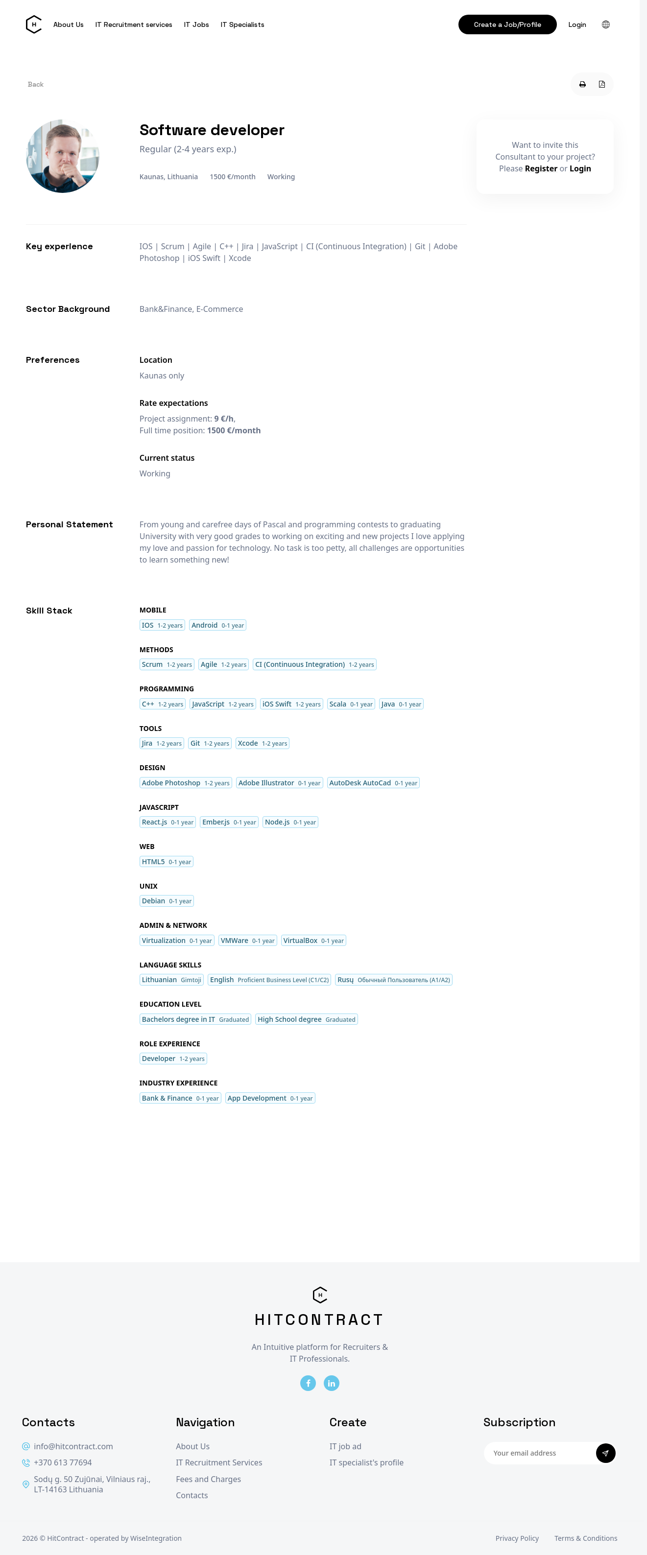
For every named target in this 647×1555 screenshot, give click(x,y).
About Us (68, 24)
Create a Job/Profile (507, 24)
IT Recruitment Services (219, 1463)
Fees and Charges (208, 1479)
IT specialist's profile (367, 1463)
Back (36, 84)
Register (541, 168)
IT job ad (345, 1446)
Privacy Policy (517, 1538)
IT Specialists (242, 24)
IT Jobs (196, 24)
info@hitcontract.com (67, 1446)
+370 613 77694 (57, 1463)
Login (577, 24)
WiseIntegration (156, 1538)
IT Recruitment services (134, 24)
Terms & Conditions (586, 1538)
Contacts (192, 1495)
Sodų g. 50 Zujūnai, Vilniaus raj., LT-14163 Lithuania (86, 1484)
